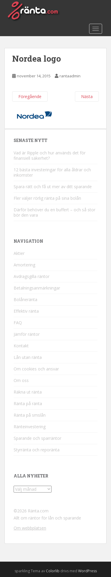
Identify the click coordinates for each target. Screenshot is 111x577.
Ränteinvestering (30, 426)
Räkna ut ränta (28, 392)
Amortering (24, 265)
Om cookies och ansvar (36, 369)
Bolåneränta (25, 299)
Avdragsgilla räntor (31, 276)
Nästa (87, 96)
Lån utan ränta (28, 357)
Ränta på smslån (30, 415)
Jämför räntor (27, 334)
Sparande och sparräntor (37, 438)
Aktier (19, 253)
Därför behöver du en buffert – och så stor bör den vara (54, 212)
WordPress (87, 570)
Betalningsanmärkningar (37, 288)
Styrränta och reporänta (36, 450)
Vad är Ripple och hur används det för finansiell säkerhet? (50, 155)
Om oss (21, 380)
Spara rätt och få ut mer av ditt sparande (53, 186)
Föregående (29, 96)
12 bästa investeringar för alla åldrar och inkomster (52, 172)
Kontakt (21, 346)
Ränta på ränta (28, 403)
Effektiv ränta (26, 311)
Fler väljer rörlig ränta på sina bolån (47, 198)
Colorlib (52, 570)
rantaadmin (70, 76)
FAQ (18, 322)
